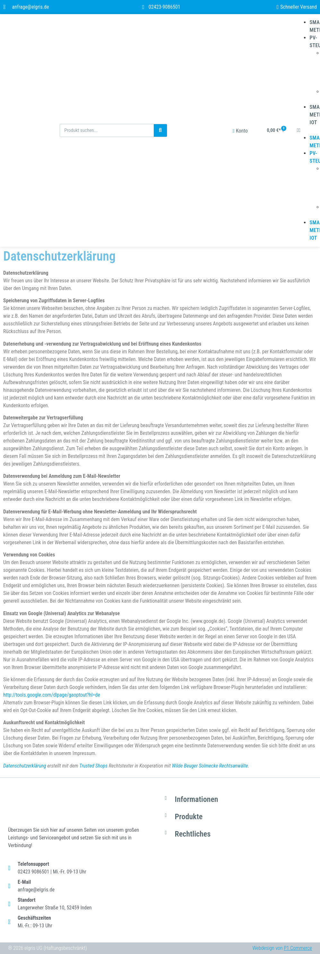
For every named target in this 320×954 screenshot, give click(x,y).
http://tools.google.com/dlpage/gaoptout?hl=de (51, 695)
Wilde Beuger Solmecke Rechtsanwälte (210, 766)
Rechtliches (193, 833)
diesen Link (100, 703)
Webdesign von (282, 948)
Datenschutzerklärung (24, 766)
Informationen (196, 799)
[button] (306, 130)
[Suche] (160, 130)
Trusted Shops (93, 766)
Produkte (189, 816)
